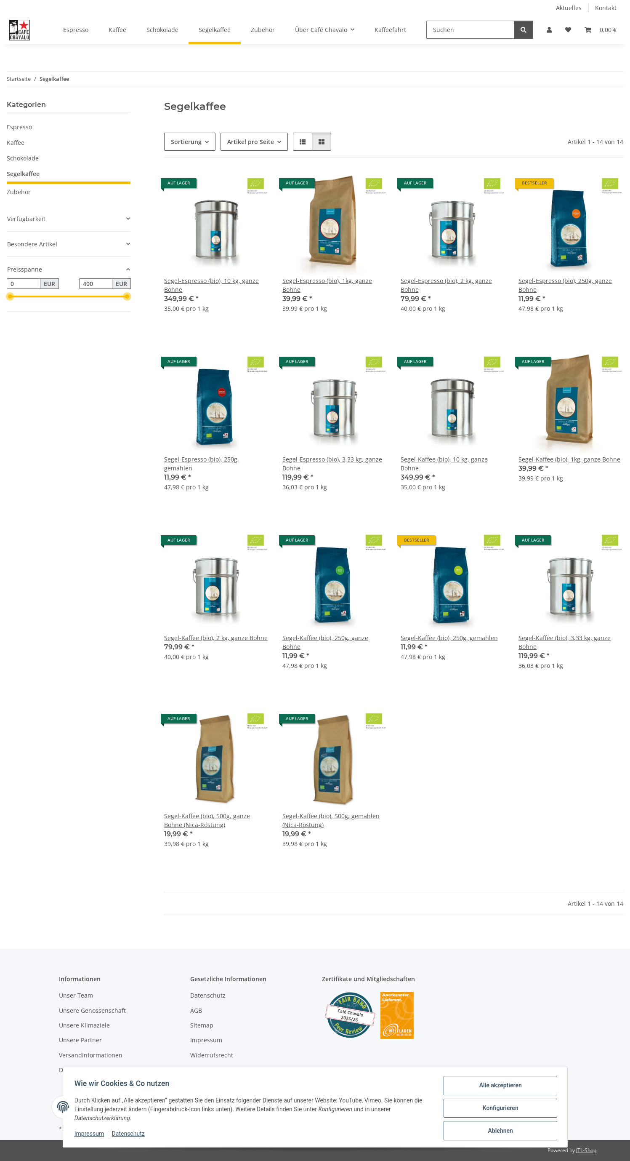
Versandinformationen (90, 1055)
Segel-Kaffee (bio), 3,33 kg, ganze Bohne (564, 642)
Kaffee (15, 143)
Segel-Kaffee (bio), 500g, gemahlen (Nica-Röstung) (331, 820)
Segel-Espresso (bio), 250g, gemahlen (201, 463)
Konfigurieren (498, 1109)
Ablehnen (498, 1131)
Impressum (91, 1135)
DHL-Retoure (77, 1070)
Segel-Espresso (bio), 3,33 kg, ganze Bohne (332, 463)
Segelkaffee (23, 174)
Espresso (19, 127)
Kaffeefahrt (390, 30)
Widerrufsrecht (211, 1055)
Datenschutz (130, 1135)
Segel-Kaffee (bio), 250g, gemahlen (449, 638)
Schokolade (23, 158)
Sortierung (186, 142)
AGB (196, 1010)
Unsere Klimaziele (84, 1025)
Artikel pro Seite (250, 142)
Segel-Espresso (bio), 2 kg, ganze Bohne (446, 285)
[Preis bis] (96, 283)
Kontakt (606, 8)
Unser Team (76, 995)
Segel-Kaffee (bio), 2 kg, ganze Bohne (216, 638)
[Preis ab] (23, 283)
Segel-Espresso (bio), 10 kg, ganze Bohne (211, 285)
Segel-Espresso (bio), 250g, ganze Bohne (565, 285)
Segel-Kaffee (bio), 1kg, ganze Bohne (569, 459)
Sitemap (201, 1025)
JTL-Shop (586, 1150)
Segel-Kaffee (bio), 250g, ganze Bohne (325, 642)
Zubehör (19, 192)
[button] (549, 29)
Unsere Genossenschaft (92, 1010)
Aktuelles (569, 8)
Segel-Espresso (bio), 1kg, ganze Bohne (327, 285)
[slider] (10, 297)
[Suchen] (470, 30)
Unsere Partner (80, 1040)
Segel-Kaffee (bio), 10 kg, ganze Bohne (444, 463)
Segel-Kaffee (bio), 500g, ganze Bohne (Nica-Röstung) (207, 820)
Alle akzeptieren (498, 1087)
